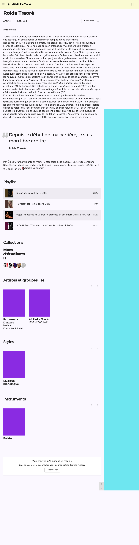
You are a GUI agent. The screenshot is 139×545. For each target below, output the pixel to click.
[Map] (121, 299)
